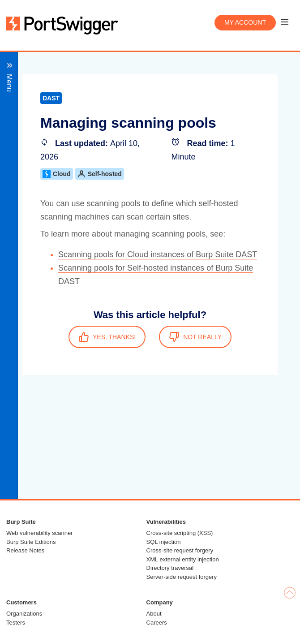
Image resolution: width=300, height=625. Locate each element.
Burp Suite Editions (31, 542)
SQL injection (163, 542)
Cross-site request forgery (180, 550)
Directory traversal (169, 568)
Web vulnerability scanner (39, 533)
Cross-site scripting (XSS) (179, 533)
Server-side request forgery (181, 576)
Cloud (57, 174)
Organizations (24, 613)
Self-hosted (99, 174)
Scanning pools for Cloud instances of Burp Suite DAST (157, 254)
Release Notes (25, 550)
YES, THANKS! (107, 337)
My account (245, 22)
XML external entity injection (182, 559)
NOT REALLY (195, 337)
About (154, 613)
